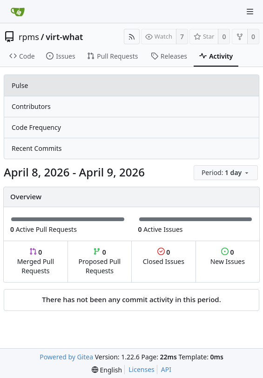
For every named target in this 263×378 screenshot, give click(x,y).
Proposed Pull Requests (100, 261)
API (166, 369)
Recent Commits (36, 148)
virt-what (64, 36)
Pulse (20, 85)
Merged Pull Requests (35, 261)
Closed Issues (163, 257)
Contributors (31, 106)
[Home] (18, 11)
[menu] (226, 173)
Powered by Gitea (66, 356)
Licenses (141, 369)
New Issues (227, 257)
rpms (29, 36)
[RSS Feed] (132, 36)
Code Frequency (36, 127)
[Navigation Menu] (250, 11)
